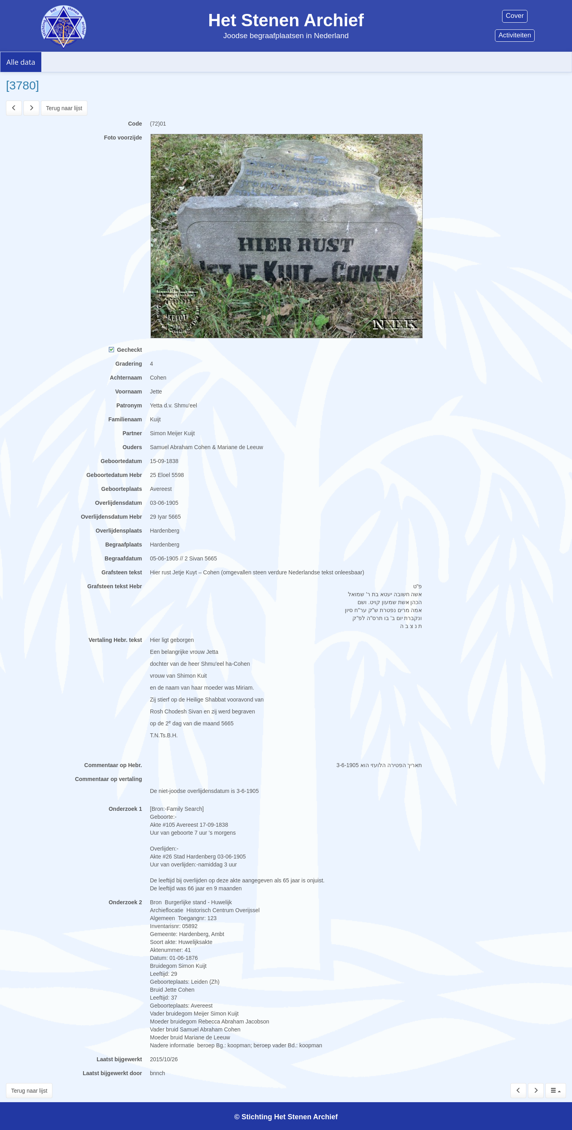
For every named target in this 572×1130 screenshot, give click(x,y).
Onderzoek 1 (125, 809)
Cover (515, 15)
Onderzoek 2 (125, 902)
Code (135, 123)
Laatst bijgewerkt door (112, 1073)
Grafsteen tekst (122, 572)
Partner (132, 433)
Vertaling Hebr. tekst (115, 640)
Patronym (129, 405)
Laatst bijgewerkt (119, 1059)
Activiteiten (515, 35)
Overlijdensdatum (118, 503)
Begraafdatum (123, 558)
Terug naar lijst (64, 108)
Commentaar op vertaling (108, 779)
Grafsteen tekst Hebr (114, 586)
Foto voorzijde (123, 137)
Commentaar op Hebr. (113, 765)
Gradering (129, 364)
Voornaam (128, 391)
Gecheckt (125, 350)
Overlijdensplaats (119, 530)
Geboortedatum (121, 461)
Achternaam (126, 377)
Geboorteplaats (121, 489)
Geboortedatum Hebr (114, 475)
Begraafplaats (123, 544)
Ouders (132, 447)
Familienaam (125, 419)
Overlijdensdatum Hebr (111, 517)
